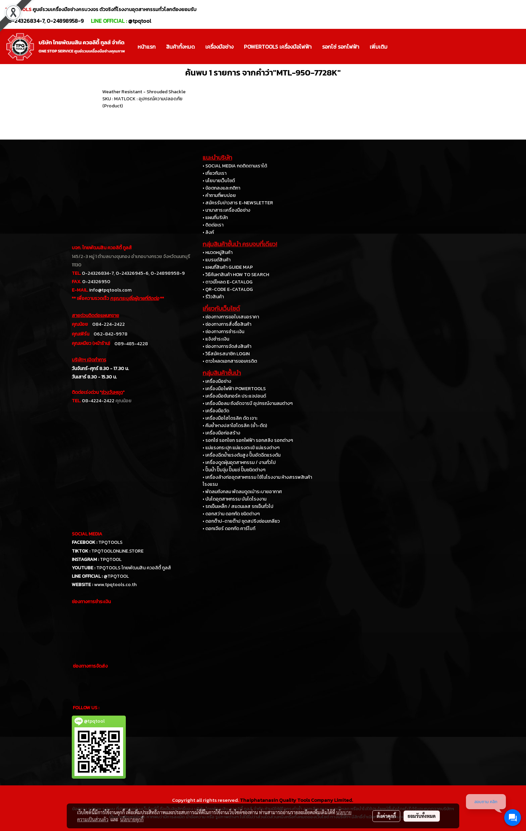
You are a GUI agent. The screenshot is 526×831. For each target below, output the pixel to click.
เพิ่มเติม (378, 47)
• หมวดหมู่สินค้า (217, 252)
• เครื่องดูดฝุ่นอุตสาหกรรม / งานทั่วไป (239, 462)
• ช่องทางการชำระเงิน (223, 331)
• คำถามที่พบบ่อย (219, 195)
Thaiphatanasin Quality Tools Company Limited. (296, 800)
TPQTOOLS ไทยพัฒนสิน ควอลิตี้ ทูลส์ (133, 567)
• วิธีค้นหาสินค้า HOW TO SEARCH (236, 274)
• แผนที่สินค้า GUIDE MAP (228, 267)
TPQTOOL (110, 559)
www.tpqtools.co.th (115, 584)
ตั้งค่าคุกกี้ (386, 816)
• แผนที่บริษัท (215, 217)
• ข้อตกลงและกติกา (221, 188)
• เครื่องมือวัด (216, 410)
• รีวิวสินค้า (213, 296)
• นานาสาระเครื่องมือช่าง (226, 210)
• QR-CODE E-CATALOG (228, 289)
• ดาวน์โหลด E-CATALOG (228, 281)
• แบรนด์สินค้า (216, 259)
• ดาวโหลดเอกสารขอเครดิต (230, 361)
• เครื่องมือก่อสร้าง (221, 432)
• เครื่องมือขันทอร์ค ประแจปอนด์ (234, 396)
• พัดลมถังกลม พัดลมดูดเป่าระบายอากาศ (242, 491)
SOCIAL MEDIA (87, 533)
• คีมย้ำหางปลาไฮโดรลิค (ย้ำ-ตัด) (235, 425)
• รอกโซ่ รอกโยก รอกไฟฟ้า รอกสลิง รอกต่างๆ (248, 440)
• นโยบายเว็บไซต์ (219, 180)
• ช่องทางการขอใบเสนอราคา (231, 316)
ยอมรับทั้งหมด (422, 816)
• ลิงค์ (208, 232)
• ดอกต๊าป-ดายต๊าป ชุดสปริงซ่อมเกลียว (241, 521)
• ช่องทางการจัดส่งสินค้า (227, 346)
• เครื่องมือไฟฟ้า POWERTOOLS (234, 388)
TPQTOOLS (110, 542)
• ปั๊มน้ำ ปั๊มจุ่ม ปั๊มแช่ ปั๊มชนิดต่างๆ (234, 469)
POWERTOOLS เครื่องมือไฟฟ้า (278, 47)
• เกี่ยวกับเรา (214, 173)
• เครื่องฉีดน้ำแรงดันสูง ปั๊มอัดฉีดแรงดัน (241, 455)
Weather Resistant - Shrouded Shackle (144, 91)
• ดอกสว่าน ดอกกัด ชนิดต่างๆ (231, 513)
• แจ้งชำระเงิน (216, 339)
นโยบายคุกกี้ (132, 819)
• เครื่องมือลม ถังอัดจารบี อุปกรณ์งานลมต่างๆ (248, 403)
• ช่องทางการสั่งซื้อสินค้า (227, 324)
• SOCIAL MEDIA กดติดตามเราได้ (235, 165)
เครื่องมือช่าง (219, 47)
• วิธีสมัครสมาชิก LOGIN (226, 353)
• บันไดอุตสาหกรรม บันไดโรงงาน (234, 499)
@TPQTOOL (116, 576)
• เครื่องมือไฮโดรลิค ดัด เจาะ (230, 418)
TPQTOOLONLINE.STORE (117, 551)
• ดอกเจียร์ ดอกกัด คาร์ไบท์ (229, 528)
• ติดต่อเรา (213, 224)
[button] (398, 46)
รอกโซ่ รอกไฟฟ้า (340, 47)
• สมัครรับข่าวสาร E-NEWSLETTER (238, 202)
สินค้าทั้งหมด (180, 47)
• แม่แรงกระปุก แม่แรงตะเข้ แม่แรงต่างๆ (241, 447)
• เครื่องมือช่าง (217, 381)
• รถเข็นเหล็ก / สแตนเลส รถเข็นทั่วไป (238, 506)
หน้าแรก (147, 47)
